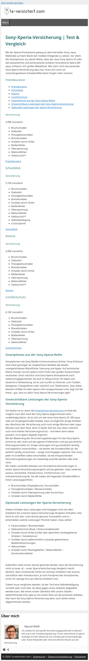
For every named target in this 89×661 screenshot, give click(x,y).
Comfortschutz (19, 97)
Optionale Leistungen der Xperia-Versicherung (36, 107)
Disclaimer (80, 656)
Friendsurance (19, 86)
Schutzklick (17, 90)
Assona (15, 93)
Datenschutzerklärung (60, 656)
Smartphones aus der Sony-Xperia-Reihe (33, 100)
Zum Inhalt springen (12, 2)
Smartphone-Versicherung (49, 410)
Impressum (39, 656)
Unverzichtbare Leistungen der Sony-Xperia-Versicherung (42, 104)
